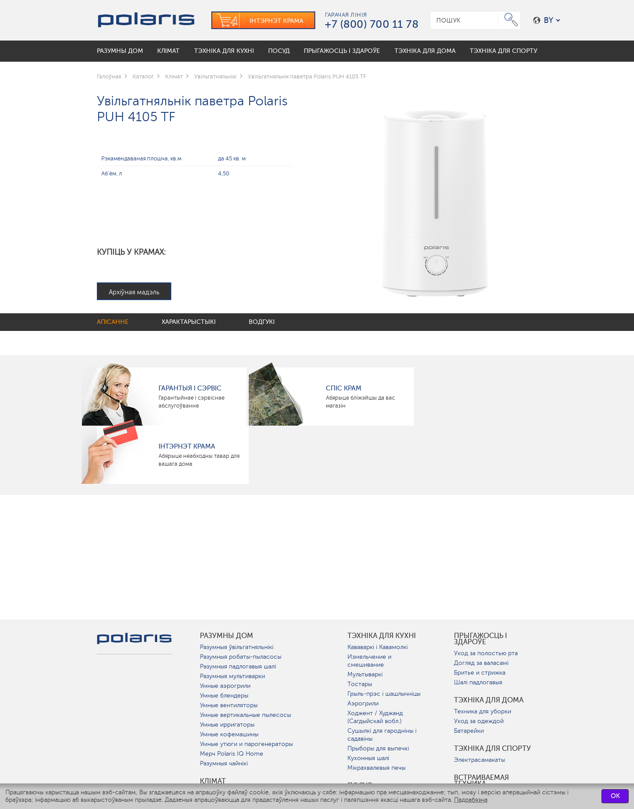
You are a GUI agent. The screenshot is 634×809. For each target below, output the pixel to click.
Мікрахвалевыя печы (376, 768)
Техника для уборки (482, 711)
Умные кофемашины (229, 734)
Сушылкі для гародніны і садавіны (382, 734)
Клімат (213, 781)
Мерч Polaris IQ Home (231, 753)
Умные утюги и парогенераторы (246, 744)
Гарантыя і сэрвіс (189, 388)
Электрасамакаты (479, 760)
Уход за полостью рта (486, 653)
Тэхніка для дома (488, 700)
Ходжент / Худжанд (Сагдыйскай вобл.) (375, 717)
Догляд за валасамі (481, 663)
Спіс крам (343, 388)
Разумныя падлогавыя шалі (238, 666)
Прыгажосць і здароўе (480, 639)
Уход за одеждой (479, 721)
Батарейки (469, 731)
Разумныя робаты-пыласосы (240, 657)
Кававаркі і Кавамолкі (377, 647)
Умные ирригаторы (227, 724)
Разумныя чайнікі (224, 763)
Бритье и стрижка (479, 672)
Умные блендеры (224, 695)
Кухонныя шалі (368, 758)
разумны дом (226, 636)
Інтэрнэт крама (186, 446)
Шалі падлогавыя (478, 682)
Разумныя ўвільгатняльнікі (236, 647)
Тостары (359, 684)
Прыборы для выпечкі (378, 748)
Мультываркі (365, 674)
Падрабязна (470, 800)
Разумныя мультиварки (232, 676)
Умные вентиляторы (229, 705)
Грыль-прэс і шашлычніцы (383, 694)
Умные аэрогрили (225, 686)
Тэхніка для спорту (492, 749)
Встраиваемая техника (481, 781)
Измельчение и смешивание (369, 660)
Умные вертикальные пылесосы (245, 715)
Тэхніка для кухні (381, 636)
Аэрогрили (363, 703)
